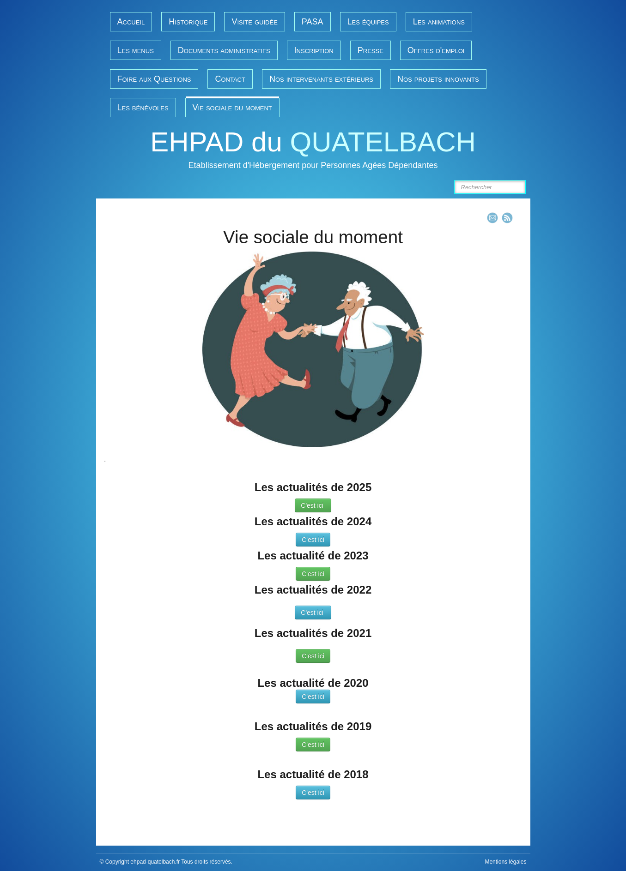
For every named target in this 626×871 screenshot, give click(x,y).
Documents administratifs (224, 50)
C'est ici (313, 505)
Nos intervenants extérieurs (321, 79)
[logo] (313, 151)
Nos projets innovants (438, 79)
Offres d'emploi (436, 50)
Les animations (439, 21)
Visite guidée (254, 21)
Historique (188, 21)
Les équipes (368, 21)
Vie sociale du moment (232, 107)
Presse (370, 50)
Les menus (135, 50)
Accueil (131, 21)
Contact (230, 79)
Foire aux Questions (154, 79)
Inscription (314, 50)
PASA (312, 21)
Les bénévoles (143, 107)
